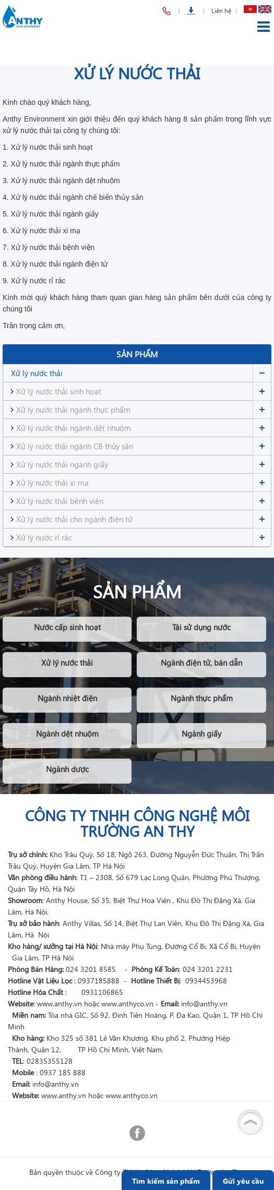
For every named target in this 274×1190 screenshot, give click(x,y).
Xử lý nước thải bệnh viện (59, 501)
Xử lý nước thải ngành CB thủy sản (74, 446)
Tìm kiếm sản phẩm (166, 1181)
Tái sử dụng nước (201, 627)
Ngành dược (67, 769)
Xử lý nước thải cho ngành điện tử (74, 519)
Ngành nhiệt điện (67, 698)
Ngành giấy (201, 733)
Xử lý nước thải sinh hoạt (58, 391)
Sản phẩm (137, 353)
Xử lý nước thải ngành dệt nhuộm (73, 428)
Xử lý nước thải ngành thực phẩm (73, 409)
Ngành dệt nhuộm (67, 733)
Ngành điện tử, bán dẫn (201, 662)
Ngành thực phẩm (202, 698)
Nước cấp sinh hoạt (67, 627)
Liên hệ (221, 11)
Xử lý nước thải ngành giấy (62, 464)
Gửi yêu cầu (243, 1181)
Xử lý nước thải (37, 373)
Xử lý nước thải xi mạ (52, 482)
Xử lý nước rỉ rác (44, 537)
